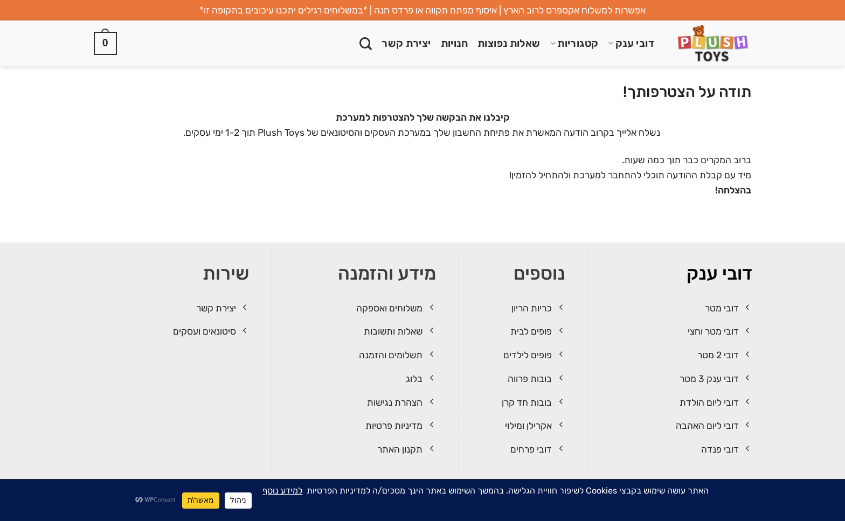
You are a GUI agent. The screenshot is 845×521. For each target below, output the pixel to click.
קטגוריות (574, 43)
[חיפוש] (365, 44)
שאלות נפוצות (509, 43)
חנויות (454, 43)
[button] (105, 44)
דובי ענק (631, 43)
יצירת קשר (406, 43)
